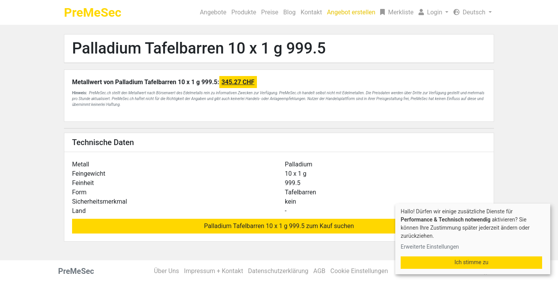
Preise (269, 12)
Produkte (243, 12)
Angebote (213, 12)
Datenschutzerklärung (278, 271)
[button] (433, 12)
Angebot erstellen (351, 12)
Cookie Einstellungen (359, 271)
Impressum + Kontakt (213, 271)
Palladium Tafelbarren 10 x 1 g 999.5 (199, 48)
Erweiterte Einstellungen (430, 247)
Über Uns (166, 271)
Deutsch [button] (470, 12)
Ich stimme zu (472, 262)
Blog (289, 12)
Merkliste (396, 12)
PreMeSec (92, 12)
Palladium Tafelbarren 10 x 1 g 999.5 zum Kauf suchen (279, 226)
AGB (319, 271)
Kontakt (311, 12)
